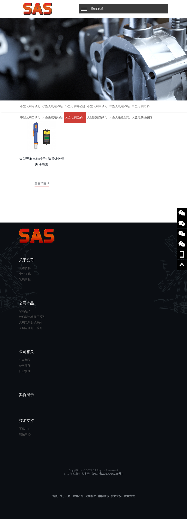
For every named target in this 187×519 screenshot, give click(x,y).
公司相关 (25, 360)
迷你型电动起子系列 (32, 317)
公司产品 (78, 496)
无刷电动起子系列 (30, 322)
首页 (55, 496)
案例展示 (103, 496)
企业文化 (25, 274)
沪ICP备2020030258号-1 (107, 473)
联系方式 (129, 496)
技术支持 (116, 496)
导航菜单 (97, 9)
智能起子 (25, 311)
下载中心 (25, 429)
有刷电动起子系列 (30, 328)
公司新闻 (25, 365)
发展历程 (25, 279)
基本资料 (25, 268)
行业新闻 (25, 371)
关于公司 (65, 496)
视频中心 (25, 434)
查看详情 (42, 184)
